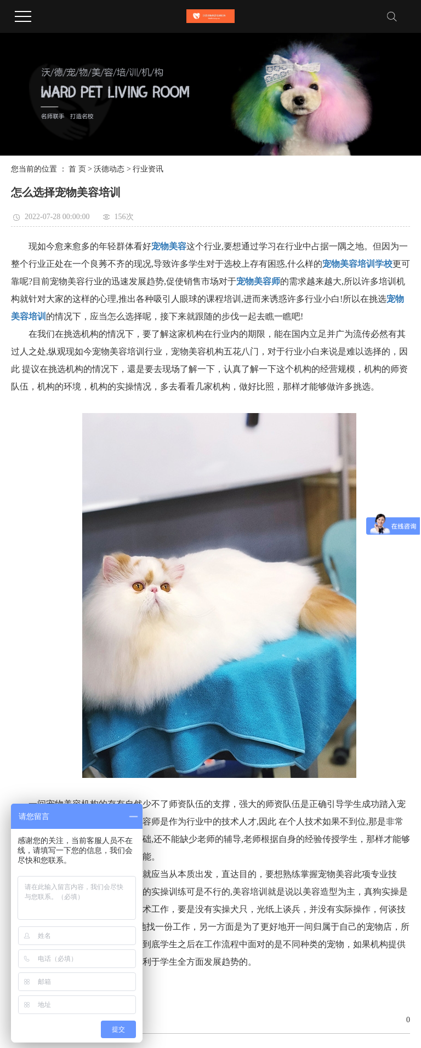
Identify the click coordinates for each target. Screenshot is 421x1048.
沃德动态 (109, 169)
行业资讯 (148, 169)
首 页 (77, 169)
